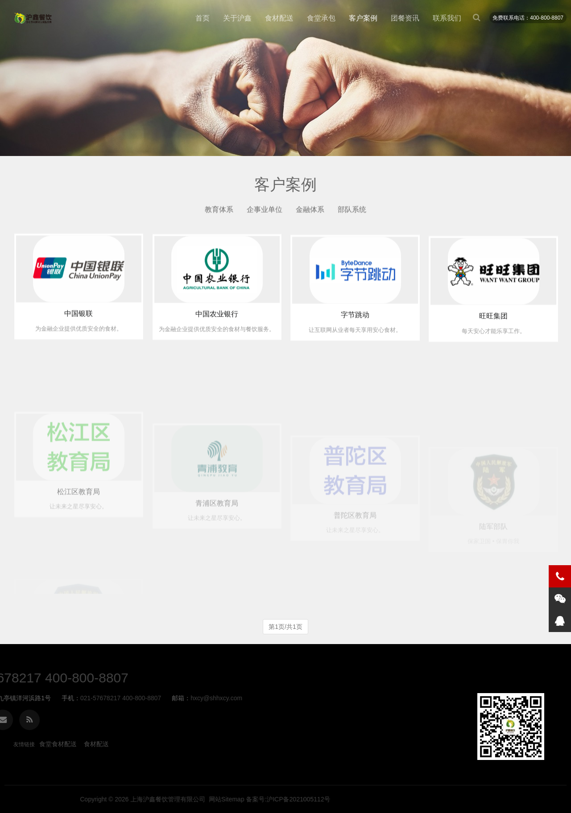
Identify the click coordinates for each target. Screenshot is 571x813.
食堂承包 (321, 18)
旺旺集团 (493, 334)
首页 (202, 18)
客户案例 (363, 18)
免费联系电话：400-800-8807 (527, 18)
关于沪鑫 (237, 18)
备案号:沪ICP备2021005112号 (510, 799)
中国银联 (78, 322)
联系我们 (447, 18)
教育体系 (219, 212)
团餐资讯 (405, 18)
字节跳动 (355, 329)
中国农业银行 (216, 325)
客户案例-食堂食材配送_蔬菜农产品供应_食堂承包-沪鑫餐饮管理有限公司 (33, 18)
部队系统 (352, 212)
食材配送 (279, 18)
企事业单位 (264, 212)
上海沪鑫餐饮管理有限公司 (389, 799)
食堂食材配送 (58, 743)
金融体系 (310, 212)
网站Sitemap (447, 799)
